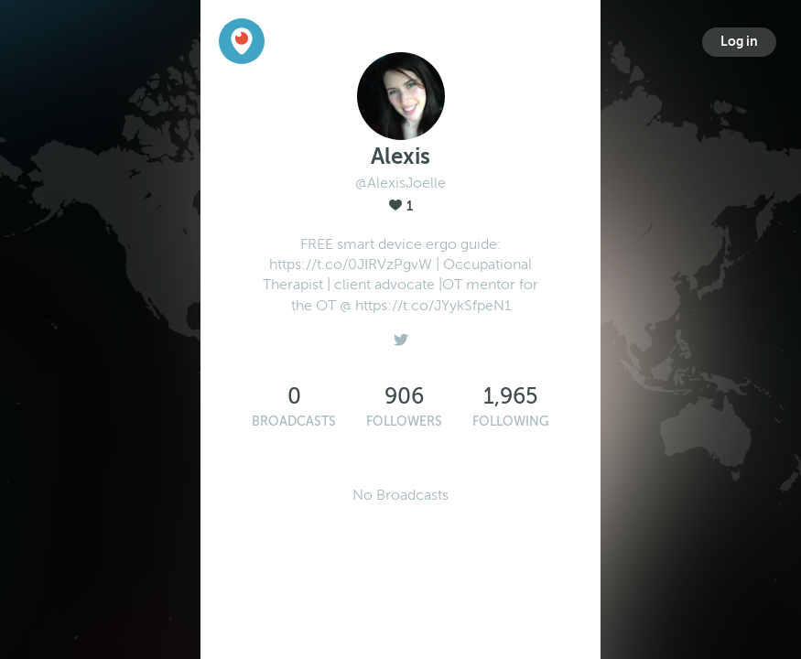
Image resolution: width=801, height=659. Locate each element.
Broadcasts (294, 421)
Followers (404, 421)
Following (510, 421)
